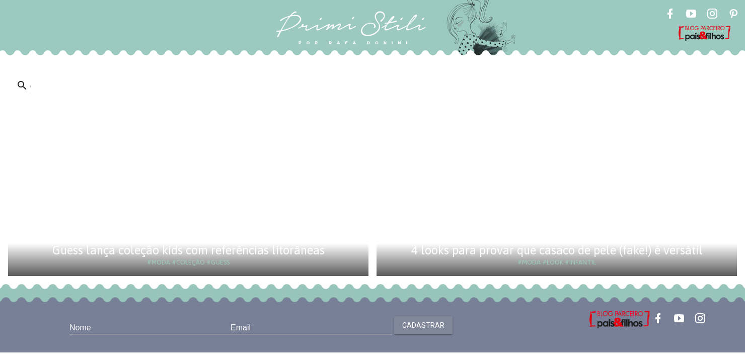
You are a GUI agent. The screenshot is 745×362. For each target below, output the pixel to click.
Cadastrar (423, 325)
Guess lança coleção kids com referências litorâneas (188, 250)
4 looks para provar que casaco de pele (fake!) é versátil (557, 250)
